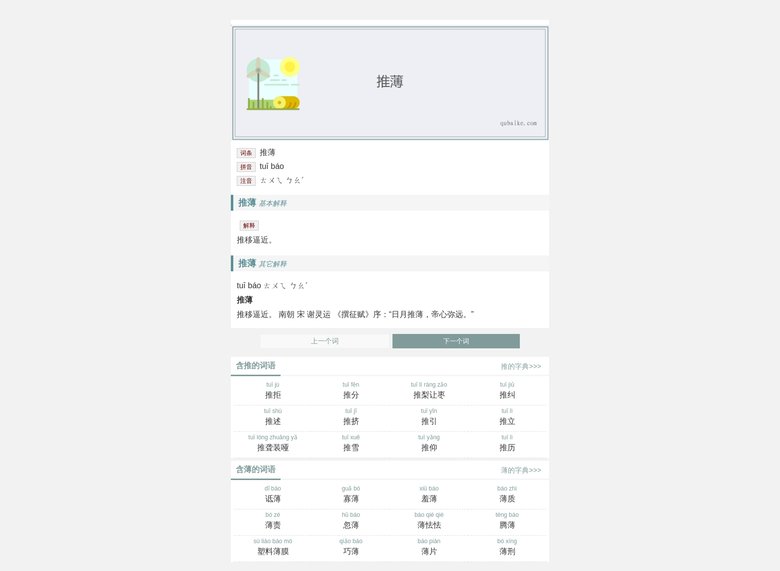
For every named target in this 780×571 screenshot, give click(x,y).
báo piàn (429, 548)
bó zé (273, 521)
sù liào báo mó (273, 548)
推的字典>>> (521, 366)
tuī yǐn (429, 417)
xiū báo (429, 495)
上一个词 (325, 341)
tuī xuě (351, 444)
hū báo (351, 521)
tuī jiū (507, 391)
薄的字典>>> (521, 470)
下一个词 (456, 341)
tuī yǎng (429, 444)
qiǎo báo (351, 548)
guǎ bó (351, 495)
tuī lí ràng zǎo (429, 391)
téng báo (507, 521)
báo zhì (507, 495)
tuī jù (273, 391)
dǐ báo (273, 495)
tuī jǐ (351, 417)
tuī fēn (351, 391)
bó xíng (507, 548)
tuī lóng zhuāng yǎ (273, 444)
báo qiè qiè (429, 521)
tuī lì (507, 417)
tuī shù (273, 417)
